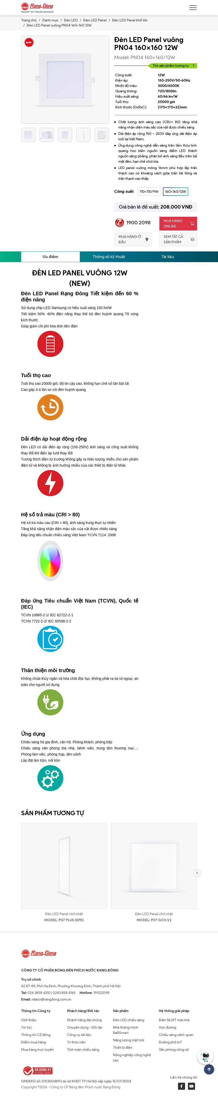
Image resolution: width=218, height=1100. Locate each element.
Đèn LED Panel (95, 20)
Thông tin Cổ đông (35, 1035)
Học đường (167, 1027)
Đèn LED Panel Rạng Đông (54, 293)
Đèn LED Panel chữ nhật (64, 914)
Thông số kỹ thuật (109, 256)
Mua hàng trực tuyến (37, 1049)
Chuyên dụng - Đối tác (84, 1027)
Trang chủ (29, 20)
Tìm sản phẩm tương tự (174, 65)
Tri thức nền (76, 1042)
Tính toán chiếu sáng (83, 1049)
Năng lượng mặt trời (128, 1040)
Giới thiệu (28, 1020)
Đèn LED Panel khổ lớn (130, 20)
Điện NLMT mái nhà (174, 1020)
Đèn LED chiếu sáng (128, 1020)
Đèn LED (71, 20)
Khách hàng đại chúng (84, 1020)
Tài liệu (167, 256)
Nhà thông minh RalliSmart (125, 1030)
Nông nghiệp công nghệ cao (132, 1058)
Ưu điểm (50, 256)
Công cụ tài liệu (79, 1035)
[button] (197, 873)
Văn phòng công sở (174, 1049)
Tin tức (26, 1027)
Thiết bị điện (122, 1047)
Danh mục (50, 20)
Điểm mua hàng (33, 1042)
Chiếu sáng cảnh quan (176, 1035)
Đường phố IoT (170, 1042)
